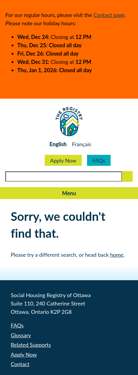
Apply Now (63, 160)
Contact (20, 364)
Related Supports (31, 344)
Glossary (21, 335)
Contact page (109, 15)
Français (81, 144)
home (117, 254)
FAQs (98, 160)
